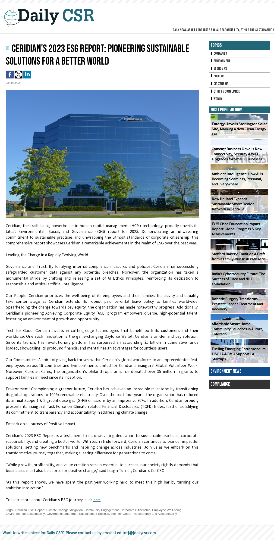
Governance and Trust (64, 513)
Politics (218, 77)
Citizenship (220, 85)
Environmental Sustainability (26, 513)
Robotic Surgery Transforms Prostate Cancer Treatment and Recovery (237, 306)
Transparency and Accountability (160, 513)
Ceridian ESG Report (30, 510)
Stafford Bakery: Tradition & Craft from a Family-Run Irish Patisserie (238, 258)
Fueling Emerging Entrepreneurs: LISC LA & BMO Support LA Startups (239, 358)
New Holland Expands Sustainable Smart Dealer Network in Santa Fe (238, 208)
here (97, 499)
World (216, 101)
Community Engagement (105, 510)
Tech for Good (125, 513)
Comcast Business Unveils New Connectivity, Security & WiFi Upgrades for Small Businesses (236, 156)
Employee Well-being (173, 510)
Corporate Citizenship (140, 510)
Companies (219, 53)
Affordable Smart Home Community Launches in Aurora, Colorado (237, 331)
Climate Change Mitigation (67, 510)
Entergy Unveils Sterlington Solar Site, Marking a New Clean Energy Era (238, 131)
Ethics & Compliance (226, 93)
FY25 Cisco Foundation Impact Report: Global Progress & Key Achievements (235, 231)
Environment (221, 61)
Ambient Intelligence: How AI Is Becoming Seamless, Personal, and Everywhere (236, 181)
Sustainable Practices (97, 513)
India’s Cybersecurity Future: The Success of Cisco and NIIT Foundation (237, 281)
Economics (219, 69)
